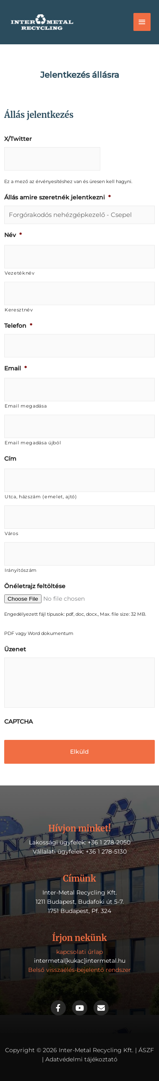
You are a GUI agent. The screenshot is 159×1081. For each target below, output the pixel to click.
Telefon (18, 325)
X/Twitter (18, 138)
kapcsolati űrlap (79, 951)
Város (11, 533)
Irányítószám (21, 570)
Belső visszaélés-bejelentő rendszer (79, 969)
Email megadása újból (33, 443)
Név (13, 235)
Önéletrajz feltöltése (34, 586)
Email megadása (26, 406)
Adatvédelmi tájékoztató (81, 1059)
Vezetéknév (20, 273)
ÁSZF (146, 1050)
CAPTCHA (18, 721)
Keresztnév (19, 310)
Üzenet (15, 649)
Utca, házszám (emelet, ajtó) (41, 497)
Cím (10, 458)
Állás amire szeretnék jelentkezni (57, 197)
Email (15, 368)
